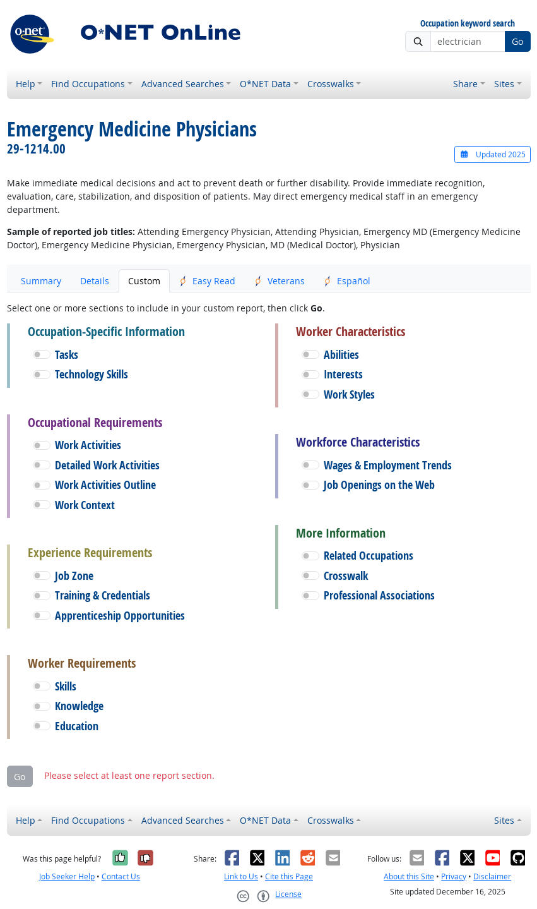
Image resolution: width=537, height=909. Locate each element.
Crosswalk (346, 575)
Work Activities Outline (105, 484)
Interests (343, 374)
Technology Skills (91, 374)
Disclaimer (492, 876)
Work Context (85, 505)
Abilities (341, 354)
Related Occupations (368, 555)
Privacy (453, 876)
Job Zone (74, 575)
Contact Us (121, 876)
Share (465, 84)
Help (25, 84)
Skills (65, 686)
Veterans (279, 280)
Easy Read (207, 280)
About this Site (409, 876)
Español (347, 280)
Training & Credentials (102, 595)
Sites (504, 84)
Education (76, 726)
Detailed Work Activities (107, 465)
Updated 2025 (492, 154)
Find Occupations (88, 84)
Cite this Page (289, 876)
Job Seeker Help (67, 876)
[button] (41, 354)
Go (517, 41)
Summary (41, 281)
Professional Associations (379, 595)
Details (94, 281)
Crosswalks (330, 84)
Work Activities (88, 445)
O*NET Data (265, 84)
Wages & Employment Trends (388, 465)
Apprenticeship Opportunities (120, 615)
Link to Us (241, 876)
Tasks (66, 354)
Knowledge (79, 706)
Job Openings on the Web (379, 484)
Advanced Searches (182, 84)
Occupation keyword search (467, 23)
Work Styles (349, 394)
